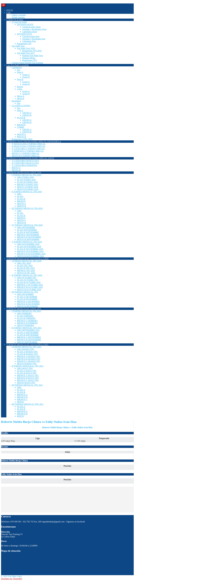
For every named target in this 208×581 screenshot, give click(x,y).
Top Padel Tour (18, 46)
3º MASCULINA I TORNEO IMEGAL (29, 144)
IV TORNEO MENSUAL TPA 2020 (27, 225)
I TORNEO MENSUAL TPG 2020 (26, 261)
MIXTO (20, 402)
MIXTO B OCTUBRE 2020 (29, 289)
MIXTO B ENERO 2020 (27, 189)
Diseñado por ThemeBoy (11, 579)
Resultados (16, 101)
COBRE (20, 127)
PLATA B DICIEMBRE (27, 299)
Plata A (20, 72)
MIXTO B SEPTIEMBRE (28, 239)
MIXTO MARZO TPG (27, 363)
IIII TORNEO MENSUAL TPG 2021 (28, 404)
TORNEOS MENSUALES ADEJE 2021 (23, 309)
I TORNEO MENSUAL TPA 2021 (26, 311)
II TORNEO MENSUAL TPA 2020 (27, 192)
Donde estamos (18, 17)
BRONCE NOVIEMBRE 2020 (30, 251)
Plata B (20, 79)
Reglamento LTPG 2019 (22, 139)
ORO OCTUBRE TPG (26, 278)
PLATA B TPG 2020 (25, 268)
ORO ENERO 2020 (25, 177)
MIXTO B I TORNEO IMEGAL (26, 156)
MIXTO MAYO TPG (26, 383)
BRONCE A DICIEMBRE (28, 301)
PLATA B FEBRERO (26, 318)
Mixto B (20, 98)
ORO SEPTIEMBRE (26, 227)
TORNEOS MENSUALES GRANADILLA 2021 (27, 344)
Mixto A (20, 96)
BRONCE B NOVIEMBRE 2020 (31, 254)
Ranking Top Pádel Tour (32, 55)
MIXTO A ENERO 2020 (27, 187)
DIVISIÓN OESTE (25, 24)
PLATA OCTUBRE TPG (27, 280)
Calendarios (17, 67)
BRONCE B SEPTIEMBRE (29, 237)
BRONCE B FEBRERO (27, 323)
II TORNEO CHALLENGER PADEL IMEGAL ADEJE (30, 158)
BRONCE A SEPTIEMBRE (29, 337)
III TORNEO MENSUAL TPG (25, 292)
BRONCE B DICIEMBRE (28, 304)
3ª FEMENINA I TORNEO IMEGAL (28, 151)
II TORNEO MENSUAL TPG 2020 (27, 275)
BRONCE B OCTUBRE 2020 (30, 287)
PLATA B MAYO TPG (27, 373)
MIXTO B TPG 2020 (26, 273)
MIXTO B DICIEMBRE (27, 306)
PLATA (20, 196)
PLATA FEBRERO (25, 316)
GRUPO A (26, 113)
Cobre (19, 89)
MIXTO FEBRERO (25, 325)
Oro (18, 70)
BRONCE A (22, 395)
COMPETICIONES (14, 20)
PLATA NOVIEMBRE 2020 (29, 246)
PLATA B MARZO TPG (27, 354)
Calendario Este (29, 41)
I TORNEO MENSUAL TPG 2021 (26, 347)
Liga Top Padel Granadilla (17, 65)
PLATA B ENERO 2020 (27, 182)
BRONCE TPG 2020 (26, 270)
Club (8, 12)
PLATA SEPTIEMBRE (27, 230)
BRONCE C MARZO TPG (28, 361)
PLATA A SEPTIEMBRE (28, 332)
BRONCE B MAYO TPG (28, 378)
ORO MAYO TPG (25, 368)
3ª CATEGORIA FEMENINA (24, 165)
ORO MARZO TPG (25, 349)
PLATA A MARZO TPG (27, 352)
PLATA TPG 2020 (25, 266)
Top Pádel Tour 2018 (26, 48)
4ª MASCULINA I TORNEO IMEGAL (29, 146)
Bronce (20, 86)
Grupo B (26, 77)
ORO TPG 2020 (24, 263)
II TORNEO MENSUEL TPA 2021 (27, 328)
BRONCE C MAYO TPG (28, 380)
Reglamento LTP (24, 43)
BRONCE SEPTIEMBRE (28, 235)
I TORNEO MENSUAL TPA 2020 (26, 175)
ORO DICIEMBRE (25, 294)
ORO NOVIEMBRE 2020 (28, 244)
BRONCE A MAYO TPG (28, 375)
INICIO (9, 10)
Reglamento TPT (29, 60)
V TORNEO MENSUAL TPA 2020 (27, 242)
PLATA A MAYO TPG (26, 371)
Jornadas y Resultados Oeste (34, 29)
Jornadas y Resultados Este (33, 39)
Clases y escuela (19, 15)
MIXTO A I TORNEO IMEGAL (26, 153)
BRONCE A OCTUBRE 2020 (30, 285)
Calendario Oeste (29, 32)
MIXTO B (21, 137)
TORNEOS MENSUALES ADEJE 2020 (23, 172)
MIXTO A (21, 134)
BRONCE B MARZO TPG (28, 359)
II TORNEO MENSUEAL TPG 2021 (27, 366)
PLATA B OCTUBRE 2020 (28, 282)
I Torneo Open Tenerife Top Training (27, 63)
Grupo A (26, 75)
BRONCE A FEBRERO (27, 320)
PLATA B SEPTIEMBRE (28, 232)
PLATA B (21, 117)
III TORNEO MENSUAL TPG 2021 (27, 385)
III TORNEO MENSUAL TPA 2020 (27, 208)
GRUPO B (26, 115)
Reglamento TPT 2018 (32, 51)
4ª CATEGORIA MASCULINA (25, 163)
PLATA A (21, 390)
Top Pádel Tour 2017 (26, 53)
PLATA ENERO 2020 (26, 180)
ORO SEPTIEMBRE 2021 (28, 330)
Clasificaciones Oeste (31, 27)
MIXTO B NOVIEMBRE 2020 (30, 256)
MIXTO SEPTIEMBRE (27, 342)
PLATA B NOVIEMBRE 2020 (30, 249)
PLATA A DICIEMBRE (27, 297)
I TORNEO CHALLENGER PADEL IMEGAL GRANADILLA (33, 141)
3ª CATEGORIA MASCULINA (25, 160)
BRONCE (21, 125)
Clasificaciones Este (30, 36)
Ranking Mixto (28, 58)
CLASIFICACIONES (21, 106)
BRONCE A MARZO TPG (28, 356)
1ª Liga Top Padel (19, 22)
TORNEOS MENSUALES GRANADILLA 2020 (27, 258)
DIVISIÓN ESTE (24, 34)
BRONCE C (22, 399)
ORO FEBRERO (24, 313)
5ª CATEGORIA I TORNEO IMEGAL (28, 149)
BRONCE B (22, 397)
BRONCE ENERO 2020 (27, 184)
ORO (19, 194)
